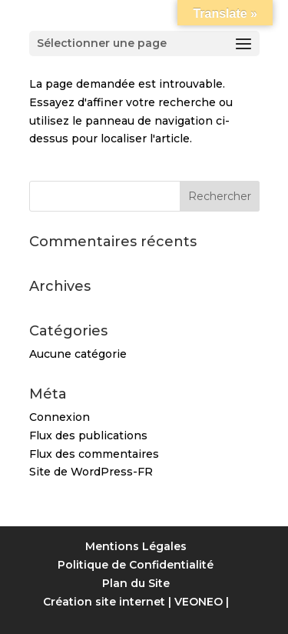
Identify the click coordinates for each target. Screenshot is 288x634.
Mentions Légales (136, 546)
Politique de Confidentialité (136, 565)
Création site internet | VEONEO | (136, 602)
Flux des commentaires (94, 454)
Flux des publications (88, 435)
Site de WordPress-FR (91, 472)
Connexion (59, 417)
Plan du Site (136, 583)
